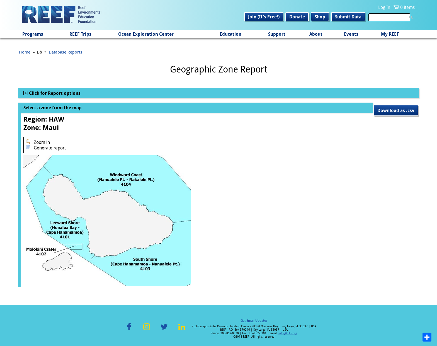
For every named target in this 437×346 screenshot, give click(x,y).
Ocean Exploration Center (146, 34)
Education (230, 34)
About (315, 34)
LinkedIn (181, 330)
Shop (320, 17)
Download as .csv (395, 110)
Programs (32, 34)
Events (351, 34)
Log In (384, 7)
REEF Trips (80, 34)
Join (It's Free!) (264, 17)
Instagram (146, 330)
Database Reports (65, 52)
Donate (297, 17)
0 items (407, 7)
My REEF (390, 34)
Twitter (164, 330)
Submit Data (348, 17)
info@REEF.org (287, 333)
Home (24, 52)
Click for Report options (54, 93)
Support (276, 34)
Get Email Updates (254, 320)
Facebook (129, 330)
